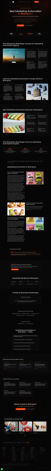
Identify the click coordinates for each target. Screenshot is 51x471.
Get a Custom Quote (15, 269)
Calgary (22, 450)
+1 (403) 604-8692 (42, 450)
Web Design (13, 450)
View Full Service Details (29, 25)
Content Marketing (14, 458)
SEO (12, 449)
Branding (13, 454)
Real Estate (32, 450)
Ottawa (22, 454)
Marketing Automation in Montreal (30, 315)
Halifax (22, 458)
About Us (4, 449)
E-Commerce (32, 453)
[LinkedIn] (42, 454)
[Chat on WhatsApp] (2, 469)
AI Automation (13, 459)
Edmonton (23, 453)
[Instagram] (40, 454)
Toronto (22, 449)
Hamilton (23, 459)
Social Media (13, 453)
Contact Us (4, 453)
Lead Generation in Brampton (29, 323)
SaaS (31, 454)
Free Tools (4, 454)
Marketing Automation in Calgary (26, 313)
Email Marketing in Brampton (21, 323)
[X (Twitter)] (43, 454)
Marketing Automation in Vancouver (21, 315)
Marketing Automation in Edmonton (16, 313)
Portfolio (4, 450)
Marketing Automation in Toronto (35, 313)
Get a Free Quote (20, 25)
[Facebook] (41, 454)
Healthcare (32, 449)
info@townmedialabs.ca (43, 449)
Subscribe (27, 442)
